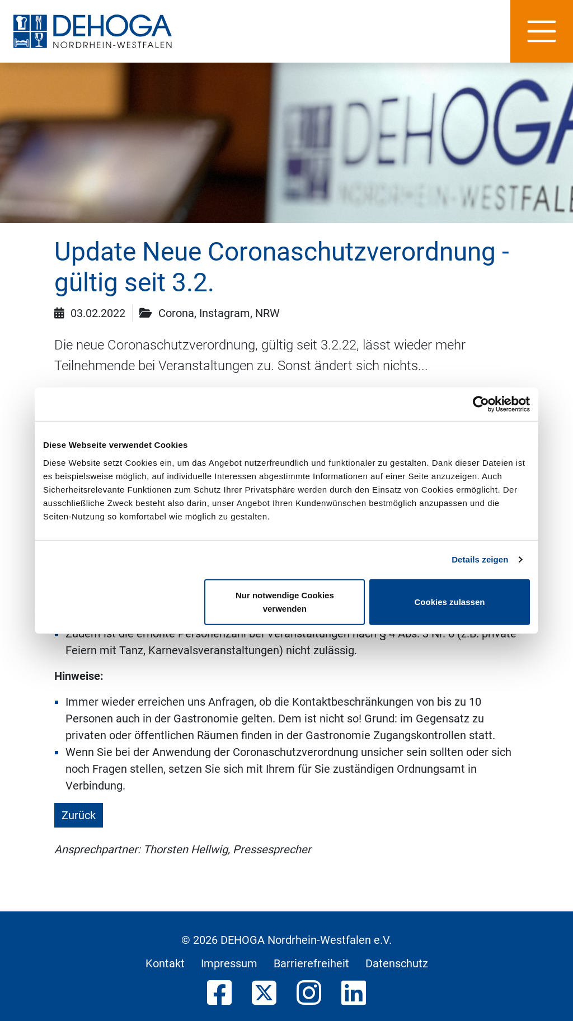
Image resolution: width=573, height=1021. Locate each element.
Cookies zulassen (450, 601)
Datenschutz (396, 963)
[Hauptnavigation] (541, 31)
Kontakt (165, 963)
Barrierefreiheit (311, 963)
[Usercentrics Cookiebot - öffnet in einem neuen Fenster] (481, 404)
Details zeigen (480, 559)
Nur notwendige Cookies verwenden (285, 601)
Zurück (79, 815)
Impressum (229, 963)
